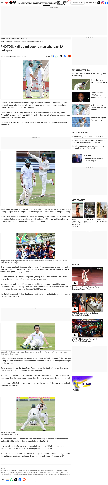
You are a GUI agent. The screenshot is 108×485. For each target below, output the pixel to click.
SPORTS (53, 3)
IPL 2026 (75, 390)
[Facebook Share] (65, 56)
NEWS (25, 3)
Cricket (8, 41)
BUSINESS (32, 3)
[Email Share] (52, 56)
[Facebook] (106, 2)
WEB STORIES (78, 200)
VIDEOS (75, 264)
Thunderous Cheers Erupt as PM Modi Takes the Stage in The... (87, 288)
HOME (20, 3)
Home (2, 41)
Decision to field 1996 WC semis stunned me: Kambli (98, 95)
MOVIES (39, 3)
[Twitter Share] (60, 56)
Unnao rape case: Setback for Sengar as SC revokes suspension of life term (89, 141)
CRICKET (46, 3)
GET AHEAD (60, 3)
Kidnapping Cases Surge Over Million (88, 137)
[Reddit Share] (69, 56)
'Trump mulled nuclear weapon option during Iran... (95, 160)
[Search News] (81, 3)
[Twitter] (98, 2)
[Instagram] (102, 2)
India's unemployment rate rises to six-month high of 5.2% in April (89, 147)
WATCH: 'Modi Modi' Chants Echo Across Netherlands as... (85, 340)
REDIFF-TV (66, 3)
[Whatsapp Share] (56, 56)
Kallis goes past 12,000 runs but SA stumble (98, 107)
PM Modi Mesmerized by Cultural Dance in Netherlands (85, 314)
